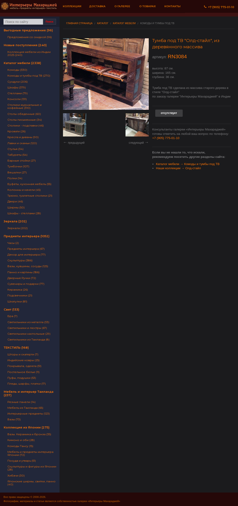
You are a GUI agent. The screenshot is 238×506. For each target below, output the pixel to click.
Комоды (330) (17, 69)
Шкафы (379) (16, 87)
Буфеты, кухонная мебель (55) (29, 184)
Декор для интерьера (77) (26, 254)
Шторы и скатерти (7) (22, 354)
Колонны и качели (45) (24, 189)
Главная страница (79, 23)
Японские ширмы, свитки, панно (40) (31, 483)
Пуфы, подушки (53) (21, 378)
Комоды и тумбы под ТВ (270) (28, 75)
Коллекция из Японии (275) (27, 427)
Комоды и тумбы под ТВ (157, 23)
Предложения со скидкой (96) (29, 37)
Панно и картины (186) (23, 272)
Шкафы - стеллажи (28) (24, 213)
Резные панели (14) (21, 402)
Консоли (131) (17, 99)
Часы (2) (13, 243)
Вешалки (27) (17, 172)
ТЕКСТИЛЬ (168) (16, 347)
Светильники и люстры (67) (27, 328)
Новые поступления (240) (25, 45)
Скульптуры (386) (20, 260)
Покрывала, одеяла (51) (24, 366)
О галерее (122, 6)
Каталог (103, 23)
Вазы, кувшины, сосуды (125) (27, 266)
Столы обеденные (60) (24, 114)
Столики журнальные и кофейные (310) (24, 106)
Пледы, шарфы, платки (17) (26, 383)
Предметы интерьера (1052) (27, 236)
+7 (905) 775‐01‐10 (219, 7)
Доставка (97, 6)
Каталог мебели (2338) (22, 63)
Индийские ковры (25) (23, 360)
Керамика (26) (17, 289)
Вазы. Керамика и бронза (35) (29, 434)
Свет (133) (11, 309)
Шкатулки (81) (17, 301)
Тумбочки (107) (18, 166)
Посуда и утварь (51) (21, 460)
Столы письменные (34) (24, 119)
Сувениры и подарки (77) (25, 283)
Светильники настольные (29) (28, 333)
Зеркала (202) (15, 221)
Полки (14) (14, 178)
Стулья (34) (15, 149)
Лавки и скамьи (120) (22, 143)
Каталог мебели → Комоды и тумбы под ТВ (188, 164)
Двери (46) (15, 201)
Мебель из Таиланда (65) (25, 407)
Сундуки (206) (17, 81)
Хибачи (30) (16, 475)
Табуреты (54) (17, 154)
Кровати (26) (16, 131)
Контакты (172, 6)
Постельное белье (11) (23, 372)
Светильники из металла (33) (28, 322)
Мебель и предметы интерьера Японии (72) (30, 453)
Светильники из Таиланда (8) (28, 339)
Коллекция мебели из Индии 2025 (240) (29, 53)
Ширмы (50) (16, 207)
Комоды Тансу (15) (20, 446)
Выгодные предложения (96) (28, 30)
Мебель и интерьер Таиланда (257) (28, 393)
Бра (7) (12, 316)
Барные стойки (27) (21, 160)
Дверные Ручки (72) (21, 278)
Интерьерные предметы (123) (28, 413)
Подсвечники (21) (19, 295)
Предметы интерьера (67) (26, 248)
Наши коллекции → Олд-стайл (178, 168)
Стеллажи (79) (17, 93)
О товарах (147, 6)
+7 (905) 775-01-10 (165, 138)
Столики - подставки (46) (25, 125)
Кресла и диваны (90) (23, 137)
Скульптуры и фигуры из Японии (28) (31, 468)
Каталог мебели (124, 23)
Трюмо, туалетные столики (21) (29, 195)
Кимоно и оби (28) (21, 440)
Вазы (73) (14, 419)
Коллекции (72, 6)
